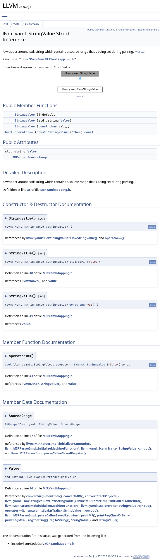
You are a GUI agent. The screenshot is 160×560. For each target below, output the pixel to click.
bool (8, 132)
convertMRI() (73, 496)
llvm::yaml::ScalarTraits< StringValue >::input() (116, 448)
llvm (5, 23)
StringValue (32, 23)
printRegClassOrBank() (114, 515)
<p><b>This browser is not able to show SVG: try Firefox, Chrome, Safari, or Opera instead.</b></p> (80, 82)
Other (76, 132)
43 (31, 376)
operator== (24, 132)
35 (29, 190)
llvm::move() (31, 281)
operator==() (114, 238)
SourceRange (38, 157)
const (43, 126)
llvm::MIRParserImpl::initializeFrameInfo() (58, 444)
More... (140, 51)
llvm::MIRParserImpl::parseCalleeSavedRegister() (48, 453)
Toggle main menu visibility (6, 14)
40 (31, 273)
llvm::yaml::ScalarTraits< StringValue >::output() (62, 510)
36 (31, 488)
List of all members (148, 29)
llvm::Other (30, 384)
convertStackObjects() (102, 496)
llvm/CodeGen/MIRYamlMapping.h (47, 59)
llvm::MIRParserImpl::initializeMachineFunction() (42, 448)
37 (31, 436)
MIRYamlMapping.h (55, 190)
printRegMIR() (15, 520)
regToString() (38, 520)
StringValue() (50, 384)
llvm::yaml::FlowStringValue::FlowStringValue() (61, 238)
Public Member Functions (101, 29)
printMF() (88, 515)
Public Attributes (127, 29)
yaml (16, 23)
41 (31, 316)
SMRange (18, 157)
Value (65, 120)
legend (80, 96)
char (53, 126)
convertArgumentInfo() (44, 496)
